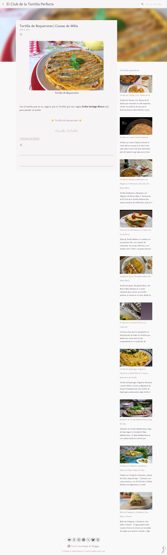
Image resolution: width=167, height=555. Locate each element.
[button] (20, 34)
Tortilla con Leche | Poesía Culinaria (134, 137)
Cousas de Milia (29, 139)
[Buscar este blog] (153, 4)
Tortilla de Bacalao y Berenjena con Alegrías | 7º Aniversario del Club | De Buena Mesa (134, 183)
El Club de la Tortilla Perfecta (30, 4)
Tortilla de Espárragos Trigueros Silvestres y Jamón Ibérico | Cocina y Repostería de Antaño (134, 373)
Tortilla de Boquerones (66, 120)
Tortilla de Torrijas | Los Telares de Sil (135, 95)
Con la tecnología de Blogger (83, 546)
